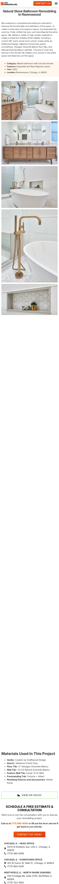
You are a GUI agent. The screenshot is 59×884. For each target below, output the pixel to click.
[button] (56, 3)
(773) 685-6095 (19, 823)
